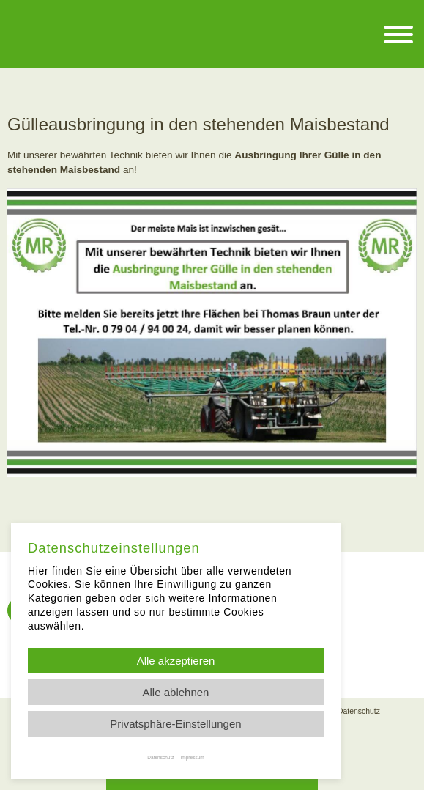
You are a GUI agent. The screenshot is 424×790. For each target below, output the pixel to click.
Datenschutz (359, 711)
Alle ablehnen (176, 692)
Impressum (192, 757)
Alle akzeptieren (176, 660)
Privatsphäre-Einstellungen (175, 723)
